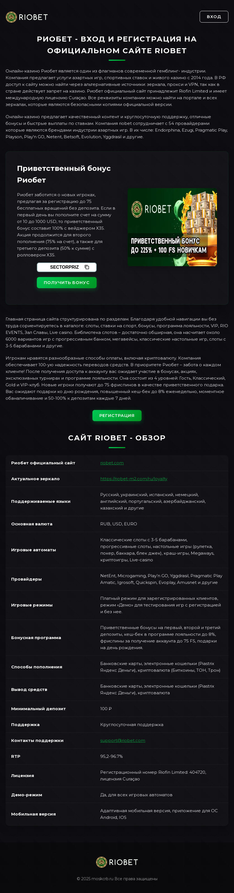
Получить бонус (67, 282)
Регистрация (117, 415)
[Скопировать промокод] (86, 267)
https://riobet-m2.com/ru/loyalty (133, 478)
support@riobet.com (122, 740)
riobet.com (112, 462)
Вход (214, 16)
